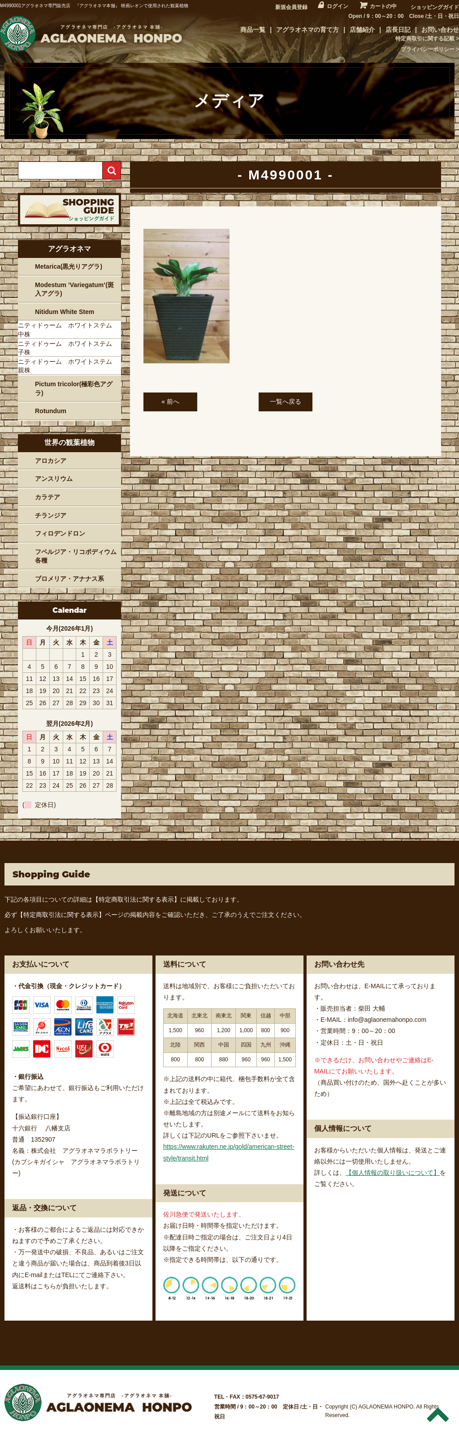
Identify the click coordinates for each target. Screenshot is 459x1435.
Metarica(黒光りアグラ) (68, 266)
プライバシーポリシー (428, 49)
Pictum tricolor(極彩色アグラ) (74, 388)
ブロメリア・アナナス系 (69, 578)
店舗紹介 (362, 29)
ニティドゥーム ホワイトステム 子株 (68, 348)
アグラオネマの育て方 (307, 29)
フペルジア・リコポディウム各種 (76, 556)
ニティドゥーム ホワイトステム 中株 (68, 330)
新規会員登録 (291, 7)
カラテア (47, 497)
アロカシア (50, 460)
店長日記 (398, 29)
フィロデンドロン (60, 533)
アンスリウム (54, 478)
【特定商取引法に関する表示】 (136, 899)
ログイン (337, 6)
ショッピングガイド (435, 7)
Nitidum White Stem (64, 311)
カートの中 (383, 6)
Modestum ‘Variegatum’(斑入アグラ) (74, 289)
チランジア (50, 515)
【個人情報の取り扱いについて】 (393, 1172)
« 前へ (170, 401)
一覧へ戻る (285, 401)
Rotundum (50, 410)
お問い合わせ (440, 29)
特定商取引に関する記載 (425, 38)
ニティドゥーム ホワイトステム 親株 (68, 366)
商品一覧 (252, 29)
